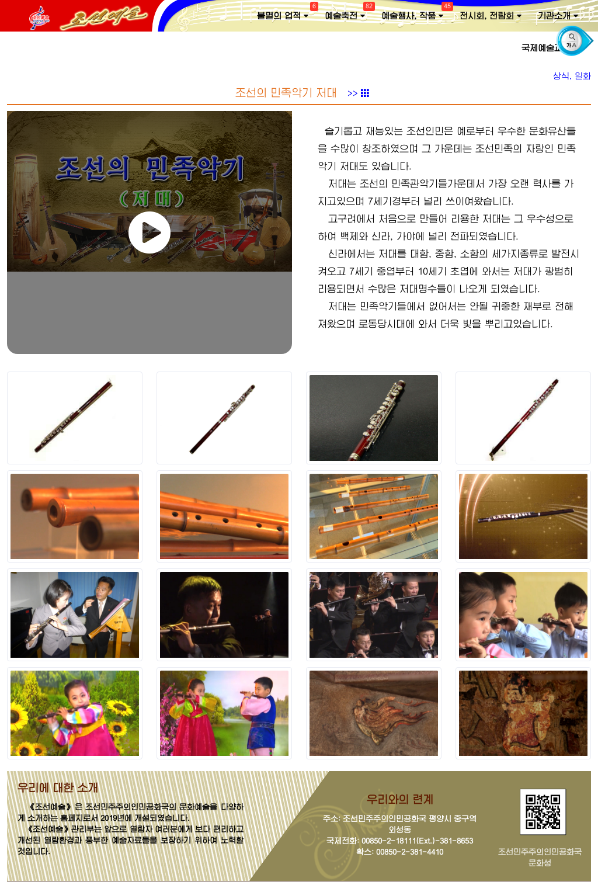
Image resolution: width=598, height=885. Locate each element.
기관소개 (558, 16)
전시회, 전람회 (490, 16)
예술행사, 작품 (415, 13)
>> (358, 97)
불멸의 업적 (286, 13)
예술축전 (348, 13)
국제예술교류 (549, 48)
